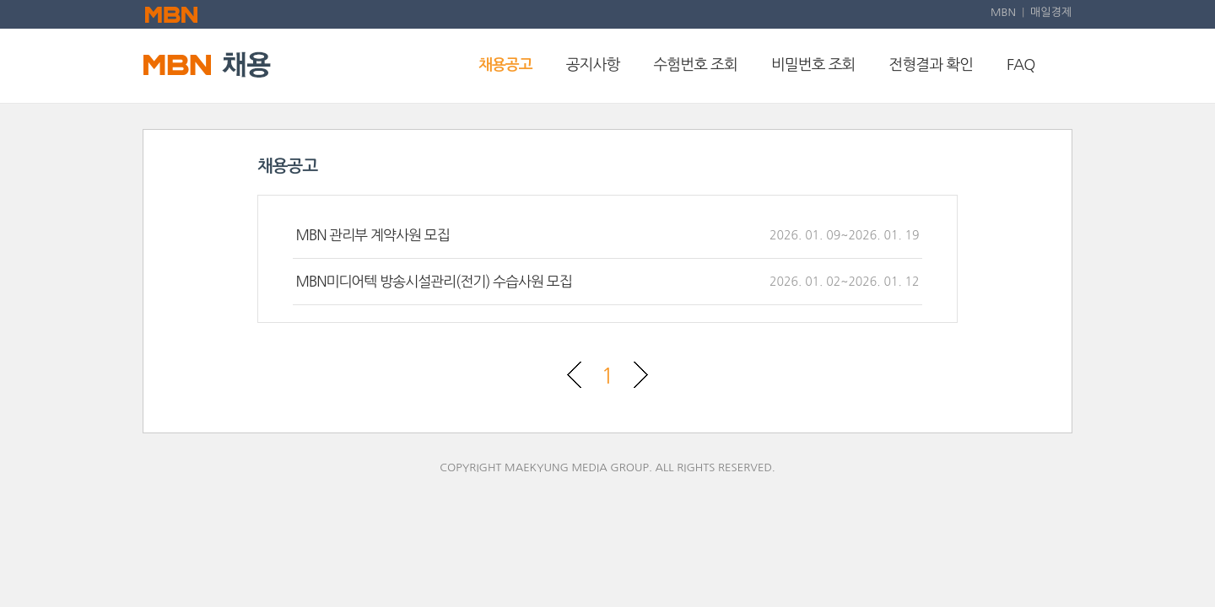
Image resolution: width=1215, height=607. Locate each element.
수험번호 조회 (695, 65)
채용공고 (505, 65)
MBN (1003, 12)
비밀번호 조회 (813, 65)
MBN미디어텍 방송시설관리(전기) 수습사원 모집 (433, 281)
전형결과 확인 (931, 65)
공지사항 (593, 65)
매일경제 (1051, 12)
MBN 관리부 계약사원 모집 (372, 235)
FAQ (1020, 65)
